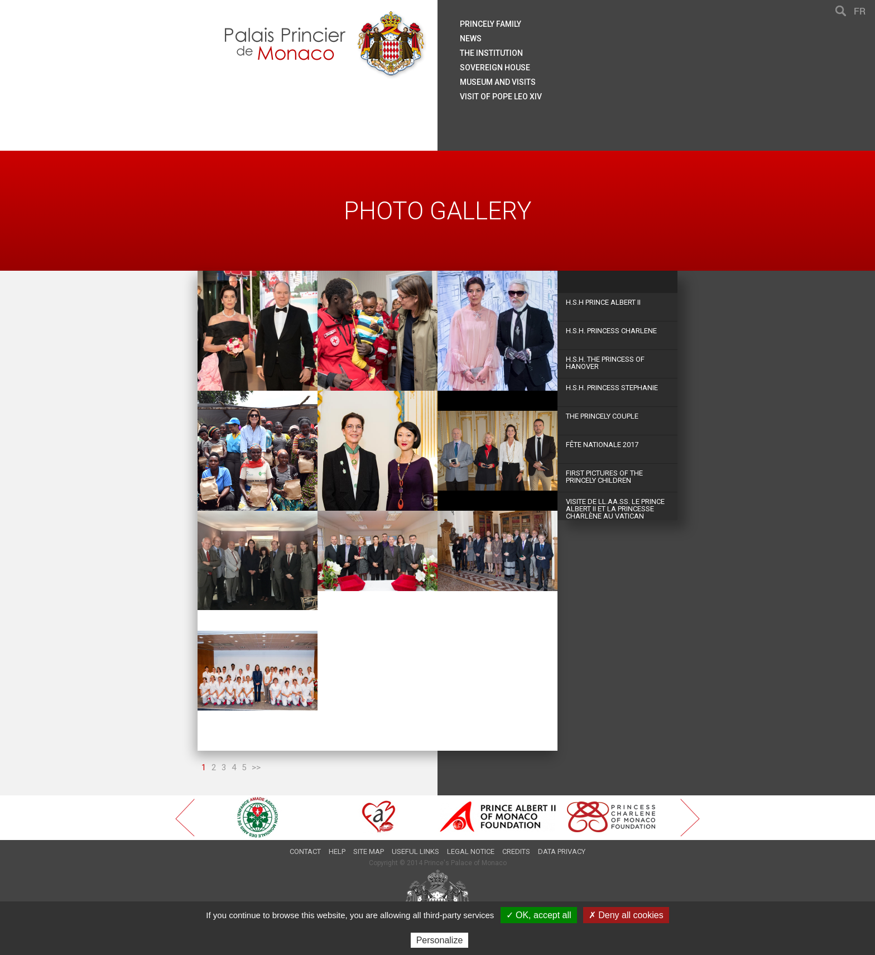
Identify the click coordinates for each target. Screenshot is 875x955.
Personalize (439, 940)
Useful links (415, 851)
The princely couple (602, 416)
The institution (491, 53)
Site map (368, 851)
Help (337, 851)
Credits (516, 851)
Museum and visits (498, 82)
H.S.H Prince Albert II (603, 302)
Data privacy (561, 851)
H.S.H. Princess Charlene (611, 331)
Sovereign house (495, 67)
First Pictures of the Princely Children (604, 476)
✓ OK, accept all (538, 915)
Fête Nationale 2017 (602, 444)
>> (256, 767)
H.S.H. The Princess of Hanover (605, 363)
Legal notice (470, 851)
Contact (305, 851)
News (471, 38)
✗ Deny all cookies (626, 915)
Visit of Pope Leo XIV (501, 96)
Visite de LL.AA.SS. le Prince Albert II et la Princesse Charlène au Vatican (615, 508)
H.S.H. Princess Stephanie (612, 387)
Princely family (490, 24)
